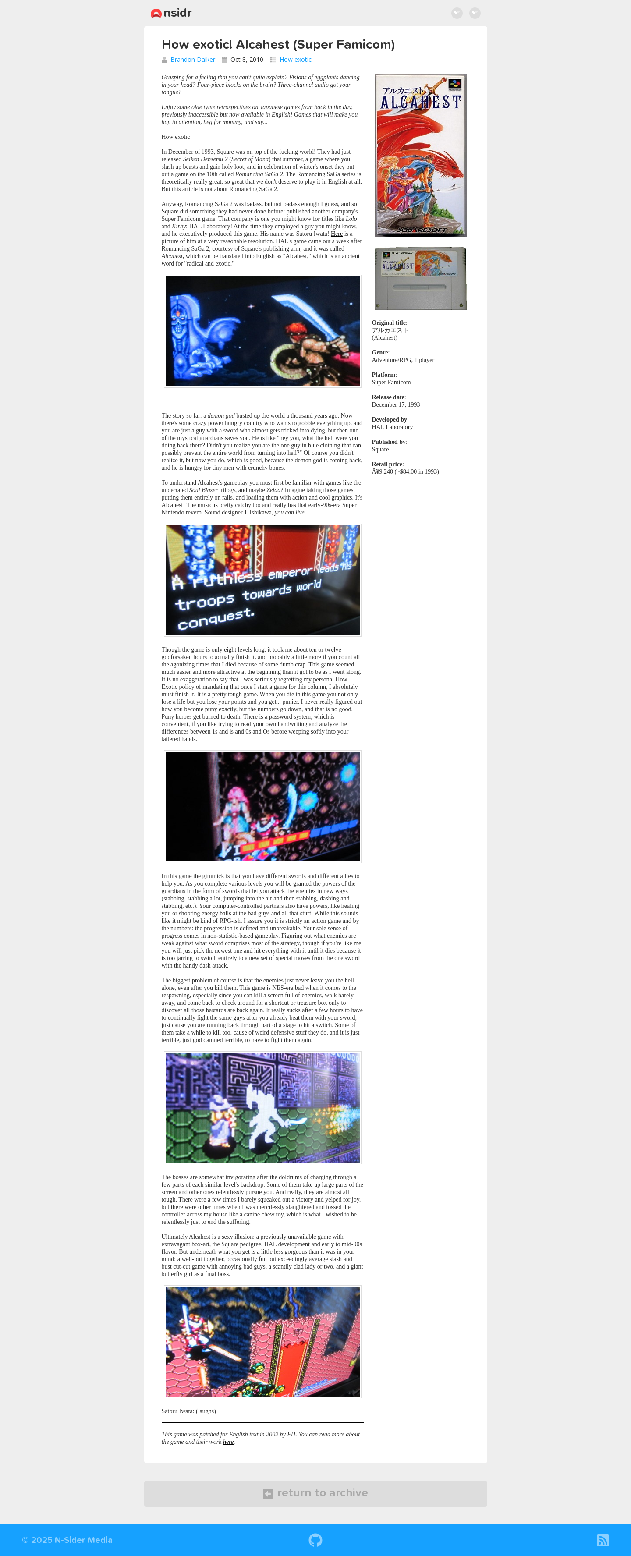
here (228, 1442)
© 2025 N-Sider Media (67, 1540)
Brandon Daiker (192, 59)
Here (337, 233)
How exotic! (296, 59)
